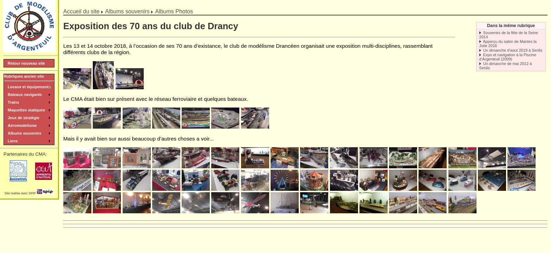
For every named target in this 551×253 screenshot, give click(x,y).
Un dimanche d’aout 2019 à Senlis (513, 50)
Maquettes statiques (26, 110)
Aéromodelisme (22, 125)
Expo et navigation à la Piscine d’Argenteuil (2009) (507, 57)
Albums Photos (174, 11)
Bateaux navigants (25, 94)
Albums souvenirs (127, 11)
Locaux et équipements (29, 87)
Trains (13, 102)
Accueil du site (81, 11)
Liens (13, 141)
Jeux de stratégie (23, 118)
